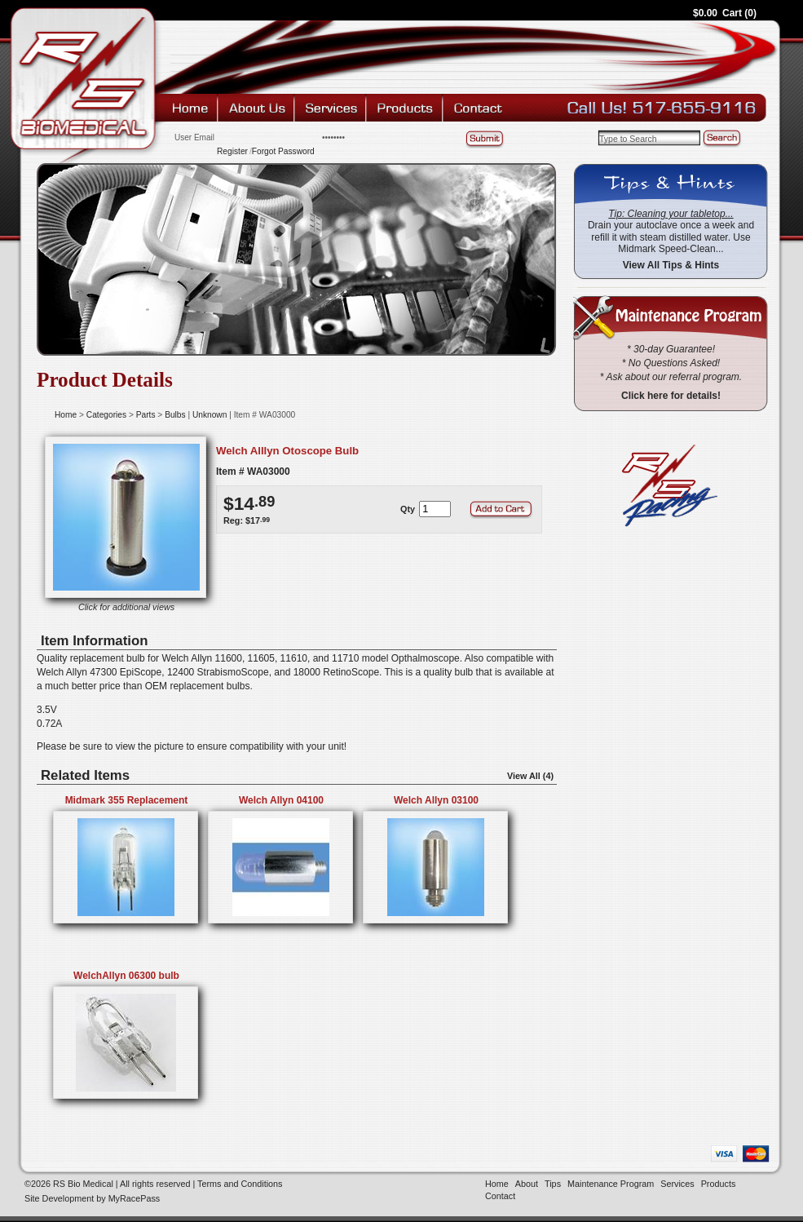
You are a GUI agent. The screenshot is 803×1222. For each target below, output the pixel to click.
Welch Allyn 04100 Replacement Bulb (281, 806)
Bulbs (175, 414)
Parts (146, 414)
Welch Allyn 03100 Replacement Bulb (436, 806)
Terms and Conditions (239, 1184)
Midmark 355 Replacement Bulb (126, 806)
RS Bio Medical (82, 77)
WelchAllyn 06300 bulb (126, 975)
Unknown (209, 414)
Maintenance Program (610, 1184)
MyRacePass (134, 1198)
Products (406, 108)
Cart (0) (739, 13)
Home (190, 108)
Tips (553, 1184)
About (257, 108)
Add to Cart (502, 509)
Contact (478, 108)
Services (332, 108)
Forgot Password (283, 151)
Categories (106, 414)
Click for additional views (126, 607)
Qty (407, 509)
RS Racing (662, 485)
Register (232, 151)
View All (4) (530, 776)
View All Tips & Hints (671, 265)
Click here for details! (671, 395)
